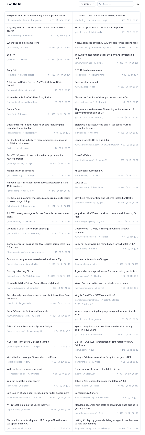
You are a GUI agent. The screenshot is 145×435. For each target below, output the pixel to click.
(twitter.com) (12, 148)
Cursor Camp (14, 109)
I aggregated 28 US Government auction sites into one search (36, 29)
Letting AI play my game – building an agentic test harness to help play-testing (106, 422)
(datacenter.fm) (14, 132)
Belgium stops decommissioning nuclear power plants (36, 15)
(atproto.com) (13, 409)
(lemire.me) (12, 385)
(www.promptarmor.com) (18, 315)
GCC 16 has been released (89, 70)
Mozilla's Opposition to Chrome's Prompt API (99, 27)
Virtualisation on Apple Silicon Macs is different (32, 357)
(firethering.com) (82, 20)
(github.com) (81, 32)
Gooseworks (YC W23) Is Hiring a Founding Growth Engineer (102, 230)
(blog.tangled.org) (83, 264)
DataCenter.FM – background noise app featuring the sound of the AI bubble (35, 126)
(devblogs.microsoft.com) (18, 252)
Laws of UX (81, 182)
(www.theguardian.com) (86, 413)
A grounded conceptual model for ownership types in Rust (106, 271)
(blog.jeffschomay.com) (85, 428)
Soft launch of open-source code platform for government (38, 392)
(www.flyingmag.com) (85, 221)
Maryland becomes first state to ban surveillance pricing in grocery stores (106, 406)
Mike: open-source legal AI (89, 170)
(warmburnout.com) (84, 288)
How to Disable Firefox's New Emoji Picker (29, 97)
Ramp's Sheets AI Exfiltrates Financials (27, 311)
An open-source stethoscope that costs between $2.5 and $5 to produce (38, 184)
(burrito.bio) (80, 132)
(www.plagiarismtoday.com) (20, 346)
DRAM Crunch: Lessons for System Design (29, 326)
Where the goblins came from (23, 42)
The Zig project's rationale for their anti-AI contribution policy (104, 56)
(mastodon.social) (15, 428)
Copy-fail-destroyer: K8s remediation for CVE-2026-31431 (105, 243)
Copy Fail (12, 70)
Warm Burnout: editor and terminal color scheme (101, 283)
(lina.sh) (10, 303)
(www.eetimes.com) (16, 331)
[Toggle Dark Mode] (137, 3)
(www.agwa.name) (15, 163)
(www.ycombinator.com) (86, 236)
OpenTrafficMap (83, 155)
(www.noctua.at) (82, 47)
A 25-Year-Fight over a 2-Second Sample (28, 341)
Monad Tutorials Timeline (20, 170)
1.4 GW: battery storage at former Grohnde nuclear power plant (38, 215)
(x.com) (78, 373)
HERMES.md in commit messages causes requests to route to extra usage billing (38, 199)
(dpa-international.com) (18, 20)
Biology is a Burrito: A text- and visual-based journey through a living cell (103, 126)
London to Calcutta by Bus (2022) (92, 140)
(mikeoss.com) (81, 175)
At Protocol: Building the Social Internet (28, 404)
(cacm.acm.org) (82, 276)
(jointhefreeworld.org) (85, 202)
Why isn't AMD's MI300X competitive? (95, 295)
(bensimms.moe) (82, 361)
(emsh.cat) (12, 102)
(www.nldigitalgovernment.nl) (20, 397)
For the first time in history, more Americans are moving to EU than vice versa (37, 141)
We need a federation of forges (91, 259)
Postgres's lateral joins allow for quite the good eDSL (103, 357)
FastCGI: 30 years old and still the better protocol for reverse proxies (35, 157)
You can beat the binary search (23, 381)
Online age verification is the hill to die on (97, 369)
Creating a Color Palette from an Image (28, 228)
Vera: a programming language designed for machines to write (105, 313)
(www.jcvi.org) (81, 86)
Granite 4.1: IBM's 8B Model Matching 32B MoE (100, 15)
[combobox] (87, 3)
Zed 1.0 (11, 54)
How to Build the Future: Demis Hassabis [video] (33, 283)
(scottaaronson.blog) (16, 373)
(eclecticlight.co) (14, 361)
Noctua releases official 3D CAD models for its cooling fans (106, 42)
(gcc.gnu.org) (81, 74)
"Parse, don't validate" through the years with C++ (101, 97)
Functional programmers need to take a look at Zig (34, 259)
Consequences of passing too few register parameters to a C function (38, 245)
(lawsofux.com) (82, 187)
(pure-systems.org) (15, 264)
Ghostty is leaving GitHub (20, 271)
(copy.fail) (11, 74)
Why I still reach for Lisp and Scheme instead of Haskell (104, 197)
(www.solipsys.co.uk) (84, 397)
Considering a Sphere (86, 392)
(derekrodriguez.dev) (84, 102)
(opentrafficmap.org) (84, 160)
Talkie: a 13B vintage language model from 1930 (100, 381)
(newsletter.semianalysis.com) (88, 300)
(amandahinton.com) (16, 233)
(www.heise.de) (14, 221)
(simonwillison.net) (83, 62)
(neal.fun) (11, 114)
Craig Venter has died (86, 82)
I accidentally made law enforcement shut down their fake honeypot (38, 297)
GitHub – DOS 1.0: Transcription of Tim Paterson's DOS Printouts (104, 343)
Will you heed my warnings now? (24, 369)
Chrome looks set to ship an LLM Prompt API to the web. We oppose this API (37, 422)
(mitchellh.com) (14, 276)
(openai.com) (13, 47)
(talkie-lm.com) (81, 385)
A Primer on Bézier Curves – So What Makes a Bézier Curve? (35, 83)
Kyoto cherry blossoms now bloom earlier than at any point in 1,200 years (103, 328)
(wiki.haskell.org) (14, 175)
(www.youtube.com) (16, 288)
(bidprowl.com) (14, 35)
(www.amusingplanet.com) (87, 144)
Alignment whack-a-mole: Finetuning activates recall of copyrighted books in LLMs (104, 111)
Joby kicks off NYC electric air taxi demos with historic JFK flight (105, 215)
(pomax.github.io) (15, 90)
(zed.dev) (11, 59)
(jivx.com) (79, 334)
